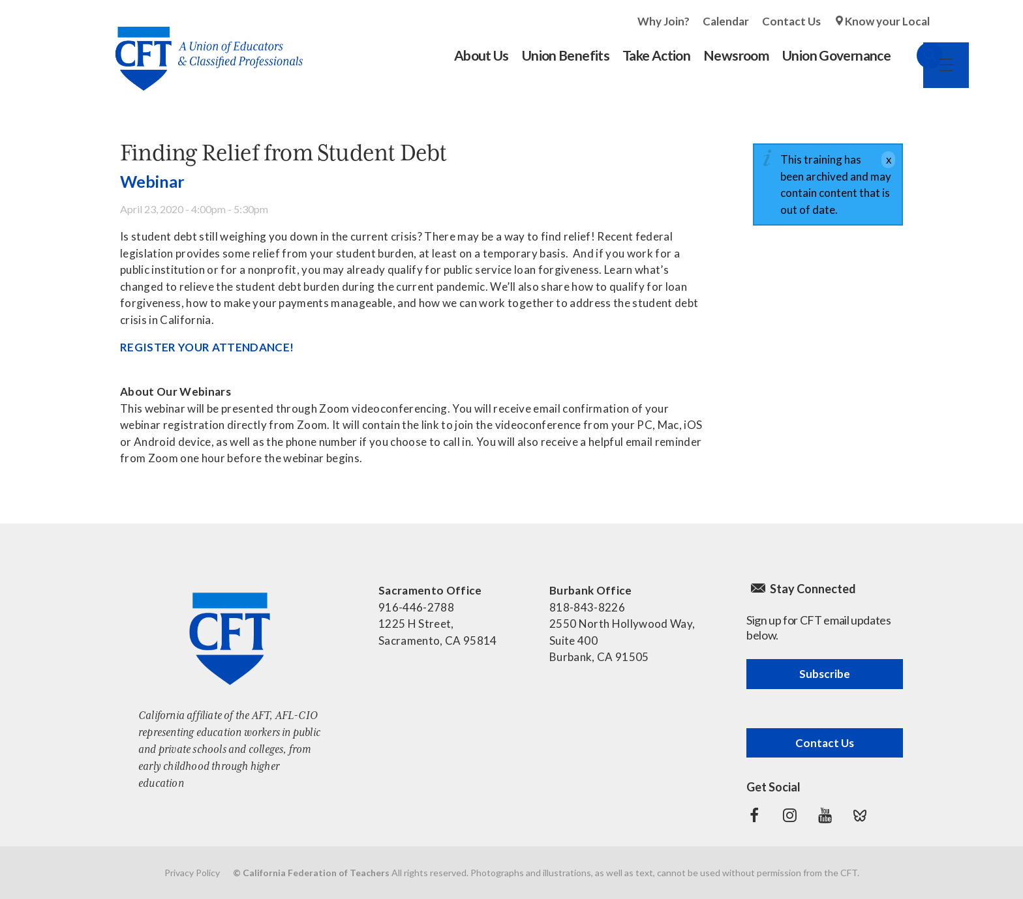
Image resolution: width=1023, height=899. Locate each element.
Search (917, 55)
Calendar (726, 21)
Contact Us (791, 21)
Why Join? (663, 21)
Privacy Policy (192, 872)
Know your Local (887, 21)
